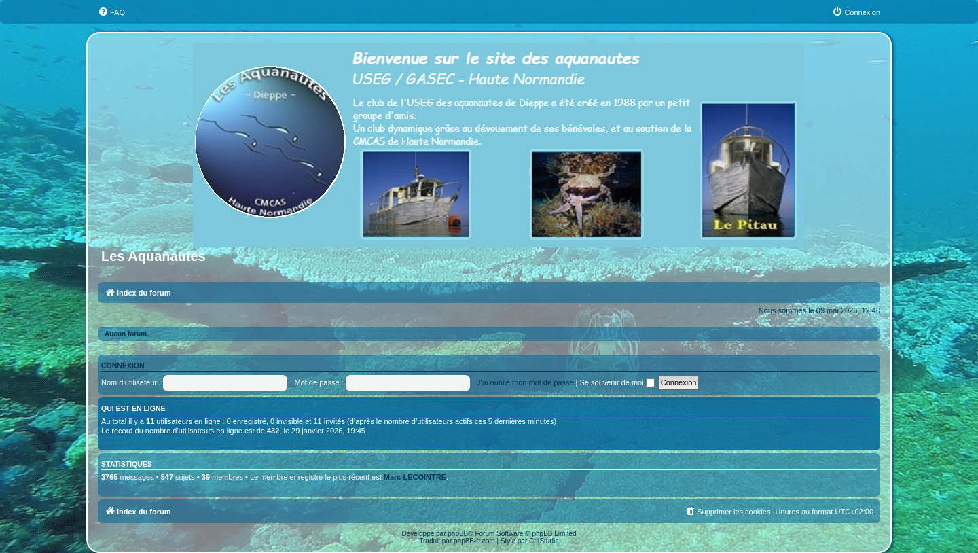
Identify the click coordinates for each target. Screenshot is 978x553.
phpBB (458, 533)
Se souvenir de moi (617, 382)
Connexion (123, 365)
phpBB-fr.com (474, 541)
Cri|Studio (544, 541)
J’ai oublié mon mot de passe (525, 382)
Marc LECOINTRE (415, 477)
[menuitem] (111, 12)
